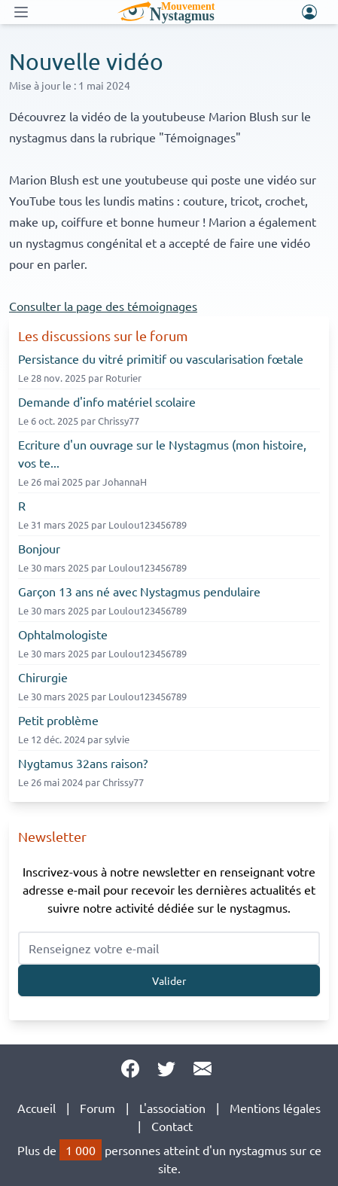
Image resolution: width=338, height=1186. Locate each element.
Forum (97, 1107)
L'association (172, 1107)
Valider (169, 980)
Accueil (36, 1107)
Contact (172, 1125)
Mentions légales (275, 1107)
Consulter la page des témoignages (103, 305)
